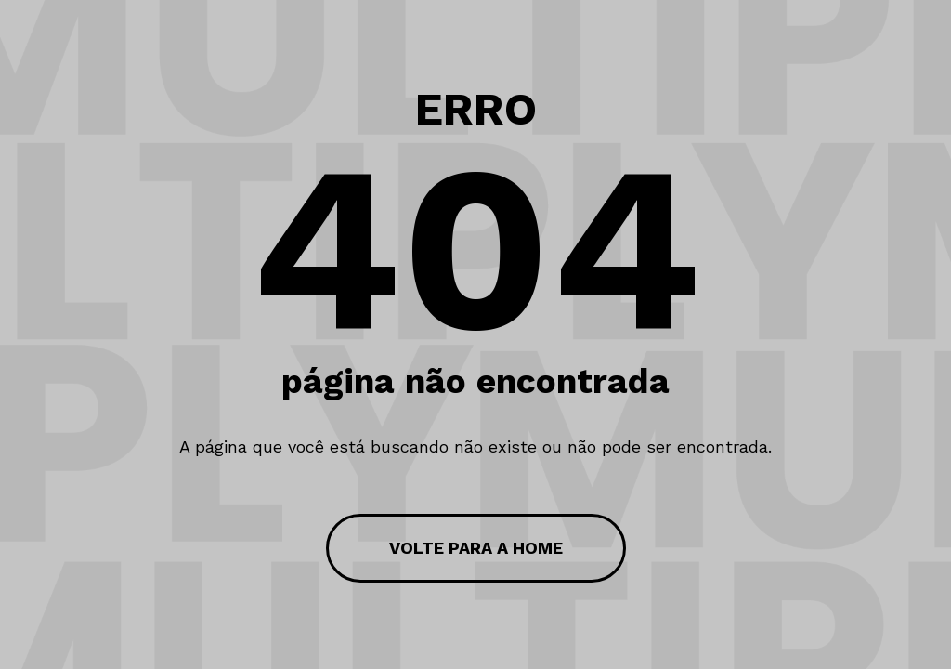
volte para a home (476, 548)
